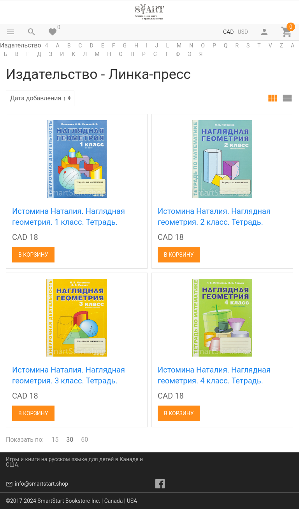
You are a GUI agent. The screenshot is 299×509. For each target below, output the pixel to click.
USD (242, 32)
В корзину (33, 255)
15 (54, 439)
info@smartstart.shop (41, 484)
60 (84, 439)
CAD (228, 32)
